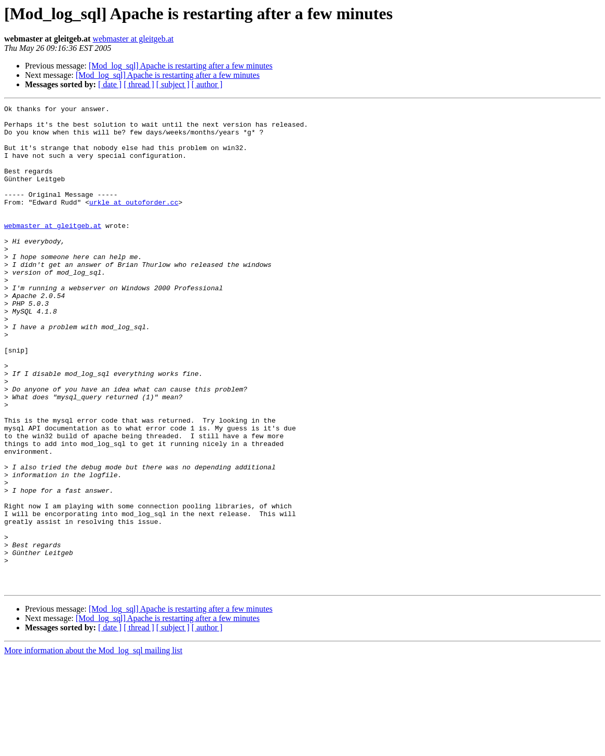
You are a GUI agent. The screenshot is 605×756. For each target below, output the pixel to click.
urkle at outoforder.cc (134, 222)
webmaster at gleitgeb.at (132, 38)
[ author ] (207, 84)
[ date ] (110, 84)
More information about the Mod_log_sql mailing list (93, 747)
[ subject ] (173, 84)
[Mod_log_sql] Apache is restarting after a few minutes (181, 65)
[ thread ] (139, 84)
